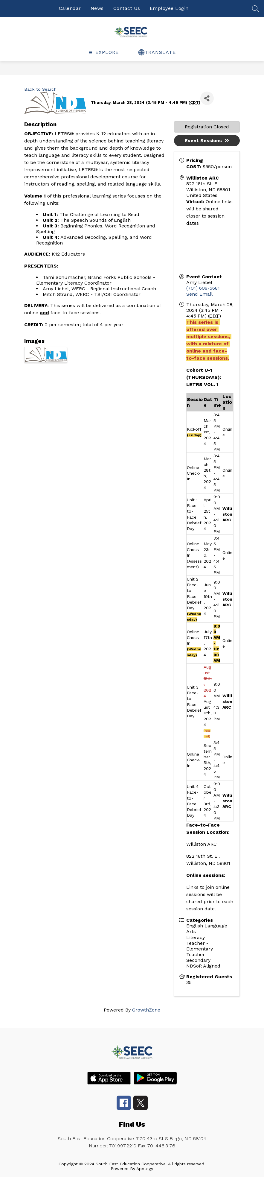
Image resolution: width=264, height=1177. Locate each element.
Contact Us (126, 8)
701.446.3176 (161, 1146)
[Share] (207, 98)
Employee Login (169, 8)
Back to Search (40, 89)
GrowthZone (146, 1010)
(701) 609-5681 (203, 288)
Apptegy (144, 1168)
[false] (255, 11)
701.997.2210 (122, 1146)
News (97, 8)
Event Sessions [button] (207, 140)
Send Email (199, 294)
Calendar (70, 8)
